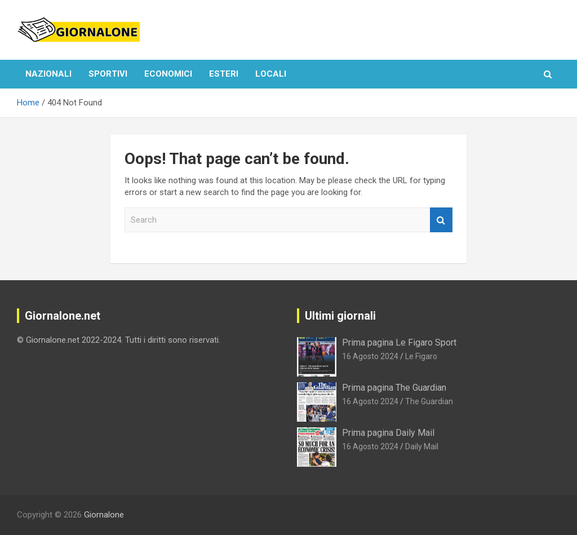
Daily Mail (421, 446)
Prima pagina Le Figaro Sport (399, 342)
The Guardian (429, 401)
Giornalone (104, 515)
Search (441, 220)
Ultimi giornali (340, 315)
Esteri (223, 74)
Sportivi (107, 74)
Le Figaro (421, 356)
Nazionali (48, 74)
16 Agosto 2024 (370, 356)
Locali (270, 74)
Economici (168, 74)
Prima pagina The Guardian (394, 387)
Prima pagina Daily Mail (388, 432)
